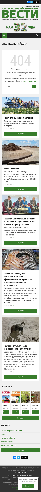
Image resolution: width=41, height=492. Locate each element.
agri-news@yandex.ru (27, 475)
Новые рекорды (11, 168)
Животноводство (7, 442)
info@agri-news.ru (16, 475)
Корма (3, 434)
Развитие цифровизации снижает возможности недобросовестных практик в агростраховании (19, 221)
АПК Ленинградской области (11, 431)
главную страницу (29, 81)
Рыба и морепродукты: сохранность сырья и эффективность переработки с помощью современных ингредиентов (18, 279)
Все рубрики (20, 450)
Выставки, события (8, 438)
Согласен (28, 486)
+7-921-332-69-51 (22, 472)
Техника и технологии (8, 445)
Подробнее (20, 134)
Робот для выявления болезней (18, 118)
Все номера (20, 418)
